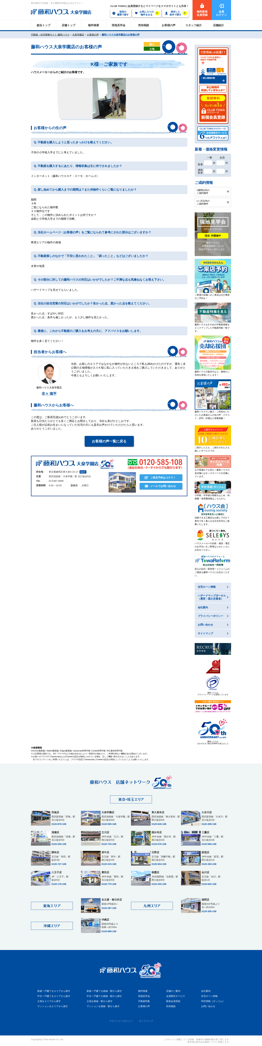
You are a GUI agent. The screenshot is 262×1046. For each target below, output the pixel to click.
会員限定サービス (175, 996)
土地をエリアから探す (49, 1001)
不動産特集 (144, 1001)
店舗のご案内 (173, 991)
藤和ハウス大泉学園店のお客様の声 (121, 34)
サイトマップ (146, 1021)
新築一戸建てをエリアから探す (53, 991)
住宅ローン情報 (209, 996)
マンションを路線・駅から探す (103, 1006)
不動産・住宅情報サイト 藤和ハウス (50, 34)
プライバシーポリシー (121, 1021)
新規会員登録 (173, 1001)
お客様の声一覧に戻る (109, 441)
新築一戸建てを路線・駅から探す (104, 991)
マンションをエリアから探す (52, 1006)
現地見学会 (144, 996)
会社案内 (206, 991)
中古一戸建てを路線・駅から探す (104, 996)
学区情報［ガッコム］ (213, 1001)
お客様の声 (93, 34)
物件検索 (143, 991)
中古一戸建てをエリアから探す (53, 996)
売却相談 (171, 1006)
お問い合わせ (208, 1006)
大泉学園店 (78, 34)
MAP (83, 472)
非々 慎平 (49, 394)
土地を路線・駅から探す (100, 1001)
